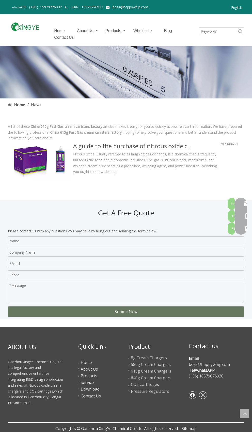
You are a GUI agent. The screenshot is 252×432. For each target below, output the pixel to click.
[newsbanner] (126, 72)
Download (90, 389)
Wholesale (142, 31)
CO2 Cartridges (145, 384)
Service (87, 382)
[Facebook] (193, 395)
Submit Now (126, 311)
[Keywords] (217, 31)
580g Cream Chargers (151, 364)
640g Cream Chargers (151, 377)
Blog (168, 31)
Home (59, 31)
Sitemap (189, 428)
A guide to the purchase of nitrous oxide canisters (141, 146)
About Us (85, 31)
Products (113, 31)
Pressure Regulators (150, 391)
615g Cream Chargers (151, 371)
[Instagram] (202, 395)
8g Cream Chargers (149, 357)
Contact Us (64, 37)
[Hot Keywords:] (240, 31)
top (244, 413)
